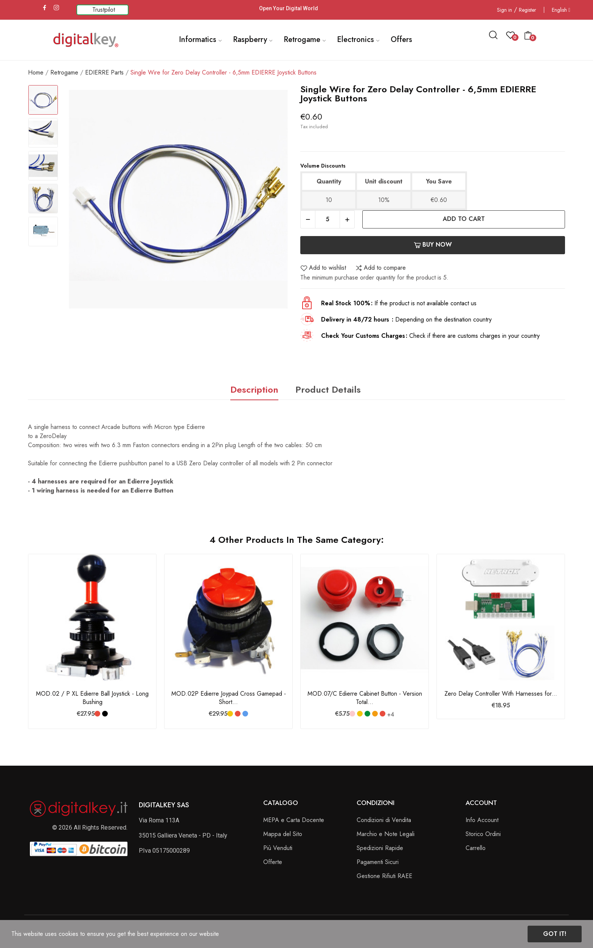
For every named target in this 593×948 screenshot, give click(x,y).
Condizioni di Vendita (384, 820)
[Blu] (245, 713)
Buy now (433, 244)
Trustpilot (103, 9)
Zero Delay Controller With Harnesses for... (500, 694)
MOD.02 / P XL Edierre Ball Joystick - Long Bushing (92, 698)
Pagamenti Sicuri (378, 862)
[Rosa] (352, 713)
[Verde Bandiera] (367, 713)
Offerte (272, 862)
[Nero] (105, 713)
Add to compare (380, 268)
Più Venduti (277, 848)
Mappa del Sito (282, 834)
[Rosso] (97, 713)
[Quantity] (327, 219)
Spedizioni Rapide (380, 848)
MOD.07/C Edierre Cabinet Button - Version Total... (364, 698)
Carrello (476, 848)
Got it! (554, 933)
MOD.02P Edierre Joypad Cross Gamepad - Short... (228, 698)
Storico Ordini (483, 834)
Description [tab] (254, 389)
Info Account (482, 820)
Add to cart (464, 218)
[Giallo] (230, 713)
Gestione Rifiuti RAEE (384, 876)
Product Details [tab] (328, 389)
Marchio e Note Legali (385, 834)
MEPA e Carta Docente (293, 820)
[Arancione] (375, 713)
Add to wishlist (323, 268)
